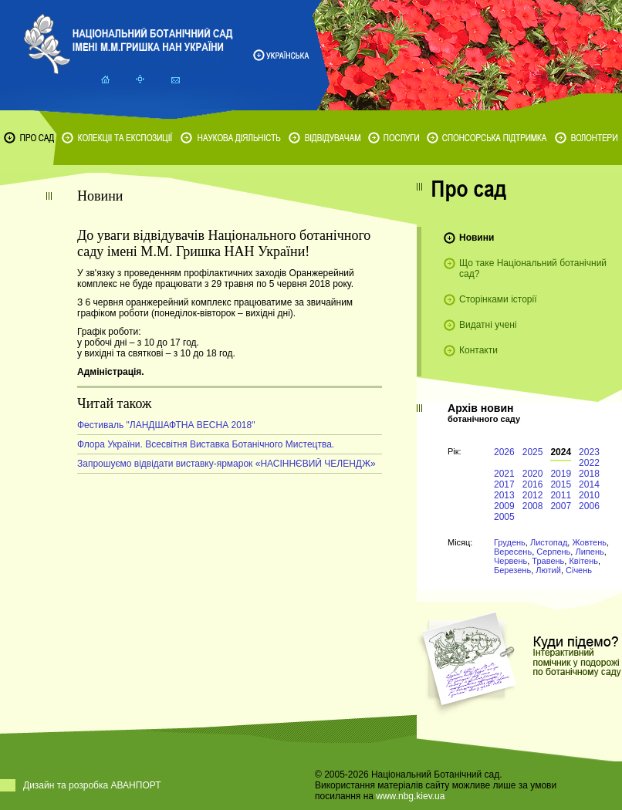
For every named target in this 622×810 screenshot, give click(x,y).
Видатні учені (487, 324)
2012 (532, 495)
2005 (504, 516)
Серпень (553, 551)
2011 (560, 495)
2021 (504, 473)
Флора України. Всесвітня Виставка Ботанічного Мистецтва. (205, 444)
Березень (512, 570)
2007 (560, 506)
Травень (548, 560)
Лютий (548, 570)
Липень (589, 551)
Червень (510, 560)
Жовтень (589, 542)
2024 (560, 452)
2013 (504, 495)
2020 (532, 473)
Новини (476, 237)
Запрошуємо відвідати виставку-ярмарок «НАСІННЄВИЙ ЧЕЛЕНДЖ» (226, 463)
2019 (560, 473)
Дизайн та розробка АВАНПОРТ (92, 785)
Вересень (513, 551)
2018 (589, 473)
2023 (589, 452)
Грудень (510, 542)
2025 (532, 452)
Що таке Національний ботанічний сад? (533, 268)
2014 (589, 484)
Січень (579, 570)
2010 (589, 495)
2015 (560, 484)
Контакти (478, 350)
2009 (504, 506)
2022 (589, 462)
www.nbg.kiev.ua (410, 796)
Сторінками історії (498, 299)
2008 (532, 506)
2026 (504, 452)
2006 (589, 506)
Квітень (583, 560)
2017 (504, 484)
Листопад (548, 542)
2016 (532, 484)
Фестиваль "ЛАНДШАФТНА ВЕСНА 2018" (166, 425)
